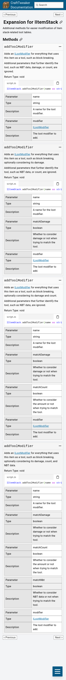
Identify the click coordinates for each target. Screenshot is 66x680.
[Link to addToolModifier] (18, 47)
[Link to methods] (13, 39)
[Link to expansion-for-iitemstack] (32, 22)
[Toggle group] (60, 46)
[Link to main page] (18, 5)
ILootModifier (22, 53)
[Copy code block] (57, 83)
